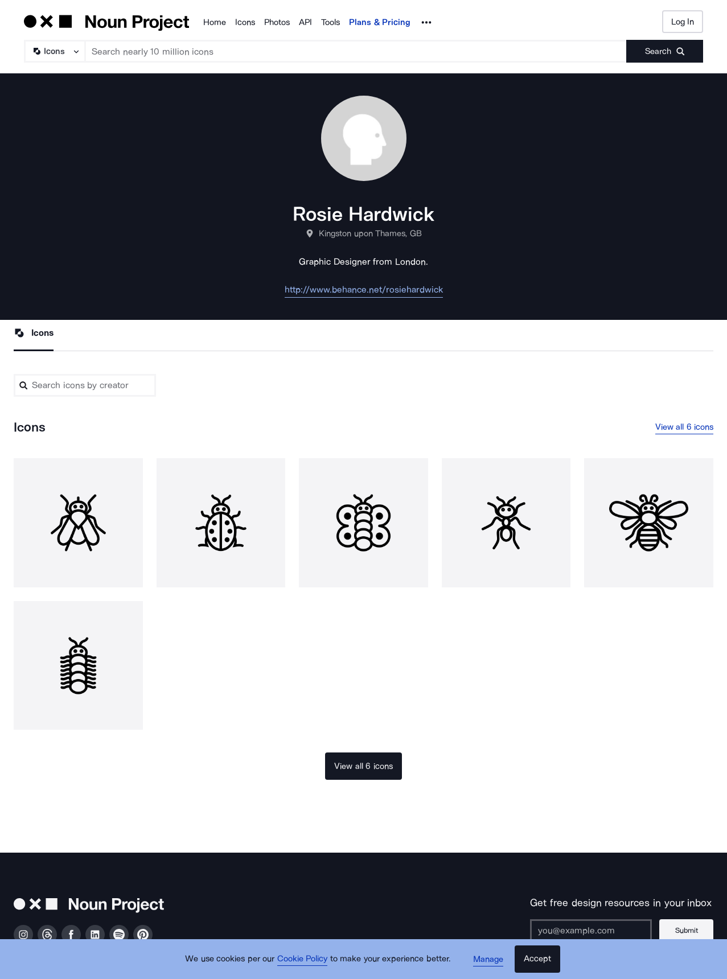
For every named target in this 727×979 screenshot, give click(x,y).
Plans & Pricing (379, 22)
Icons (245, 22)
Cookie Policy (302, 959)
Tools (330, 22)
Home (214, 22)
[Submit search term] (664, 51)
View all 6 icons (684, 427)
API (305, 22)
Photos (277, 22)
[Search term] (356, 51)
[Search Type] (54, 51)
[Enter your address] (591, 930)
